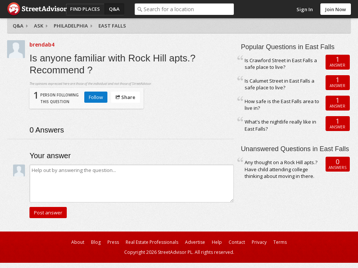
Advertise (195, 242)
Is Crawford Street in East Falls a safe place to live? (281, 64)
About (77, 242)
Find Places (85, 9)
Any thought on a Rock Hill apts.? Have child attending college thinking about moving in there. (281, 169)
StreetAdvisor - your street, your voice (37, 9)
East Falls (112, 25)
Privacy (259, 242)
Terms (280, 242)
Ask (38, 25)
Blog (96, 242)
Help (217, 242)
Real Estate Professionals (152, 242)
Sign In (304, 9)
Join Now (335, 9)
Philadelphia (71, 25)
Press (113, 242)
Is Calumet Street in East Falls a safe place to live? (279, 84)
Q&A (114, 9)
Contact (237, 242)
